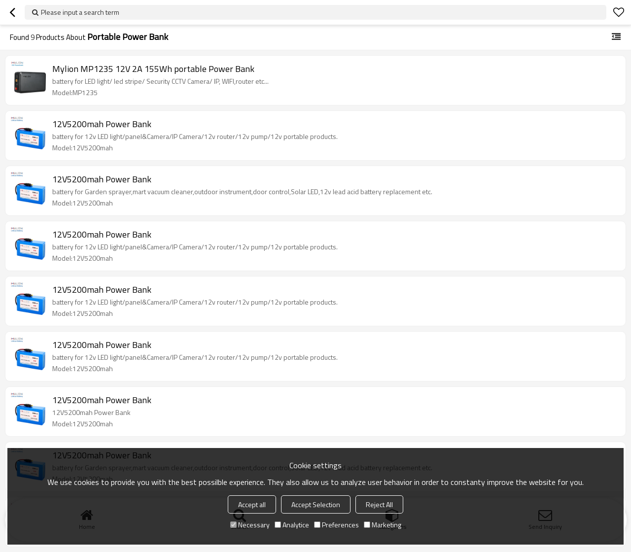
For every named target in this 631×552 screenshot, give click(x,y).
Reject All (379, 504)
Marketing (382, 524)
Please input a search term (80, 12)
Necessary (250, 524)
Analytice (292, 524)
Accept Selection (315, 504)
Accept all (252, 504)
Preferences (336, 524)
